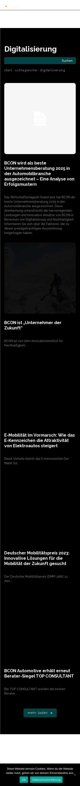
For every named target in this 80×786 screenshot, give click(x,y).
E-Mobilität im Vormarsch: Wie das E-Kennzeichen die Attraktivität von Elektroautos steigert (39, 440)
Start (8, 70)
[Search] (67, 60)
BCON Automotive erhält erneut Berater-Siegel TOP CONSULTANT (39, 673)
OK (24, 779)
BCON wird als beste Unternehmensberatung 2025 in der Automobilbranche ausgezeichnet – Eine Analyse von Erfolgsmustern (39, 173)
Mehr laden (41, 713)
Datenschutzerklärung (46, 779)
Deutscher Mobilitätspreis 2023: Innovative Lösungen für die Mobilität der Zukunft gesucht (36, 558)
